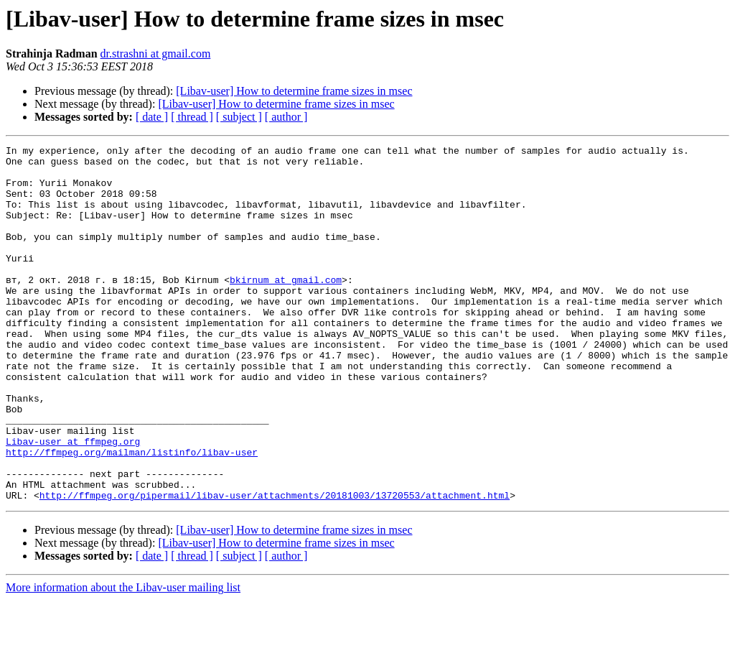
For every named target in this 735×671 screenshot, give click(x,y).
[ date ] (152, 117)
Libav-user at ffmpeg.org (73, 501)
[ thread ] (192, 117)
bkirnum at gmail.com (286, 307)
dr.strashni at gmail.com (155, 53)
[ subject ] (239, 117)
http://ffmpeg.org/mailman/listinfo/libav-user (132, 514)
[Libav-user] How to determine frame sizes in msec (294, 91)
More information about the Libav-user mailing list (123, 658)
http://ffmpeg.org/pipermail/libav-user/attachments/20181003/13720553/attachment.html (274, 566)
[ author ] (286, 117)
